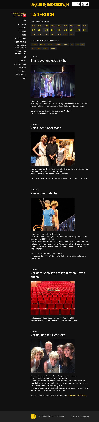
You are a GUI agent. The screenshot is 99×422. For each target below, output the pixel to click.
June (77, 44)
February (45, 48)
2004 (59, 34)
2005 (52, 34)
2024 (46, 26)
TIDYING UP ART (20, 75)
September (58, 44)
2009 (84, 30)
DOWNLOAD (22, 61)
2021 (65, 26)
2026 (33, 26)
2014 (52, 30)
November (43, 44)
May (82, 44)
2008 (33, 34)
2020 (71, 26)
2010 (78, 30)
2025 (39, 26)
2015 (46, 30)
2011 (71, 30)
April (33, 48)
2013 (59, 30)
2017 (33, 30)
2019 (78, 26)
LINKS (24, 78)
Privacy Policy (85, 416)
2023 (52, 26)
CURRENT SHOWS (20, 42)
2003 (65, 34)
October (50, 44)
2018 (84, 26)
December (34, 44)
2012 (65, 30)
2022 (59, 26)
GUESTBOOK (22, 24)
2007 (39, 34)
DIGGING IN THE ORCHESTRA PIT (20, 52)
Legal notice (75, 416)
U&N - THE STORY (20, 39)
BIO (25, 57)
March (39, 48)
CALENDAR (22, 31)
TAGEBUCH (22, 71)
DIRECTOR (22, 68)
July (72, 44)
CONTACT (22, 28)
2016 (39, 30)
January (53, 48)
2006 (46, 34)
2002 (71, 34)
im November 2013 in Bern (77, 395)
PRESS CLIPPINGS (20, 64)
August (66, 44)
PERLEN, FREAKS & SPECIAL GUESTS (20, 47)
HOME (24, 21)
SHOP (24, 35)
